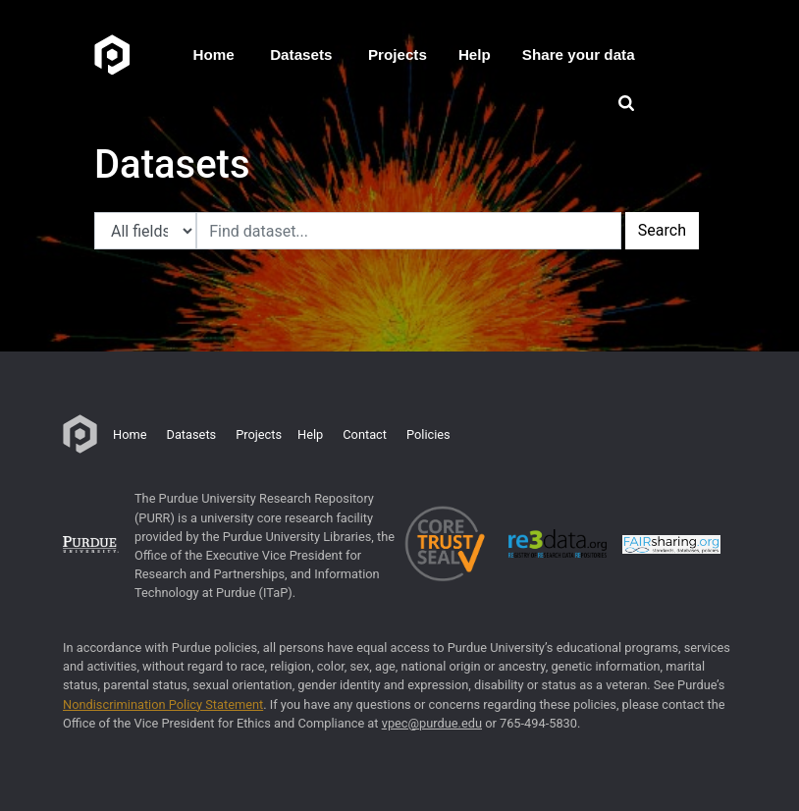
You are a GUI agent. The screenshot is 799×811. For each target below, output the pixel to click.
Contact (365, 434)
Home (214, 54)
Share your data (578, 54)
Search (662, 230)
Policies (428, 434)
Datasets (301, 54)
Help (474, 54)
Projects (397, 54)
